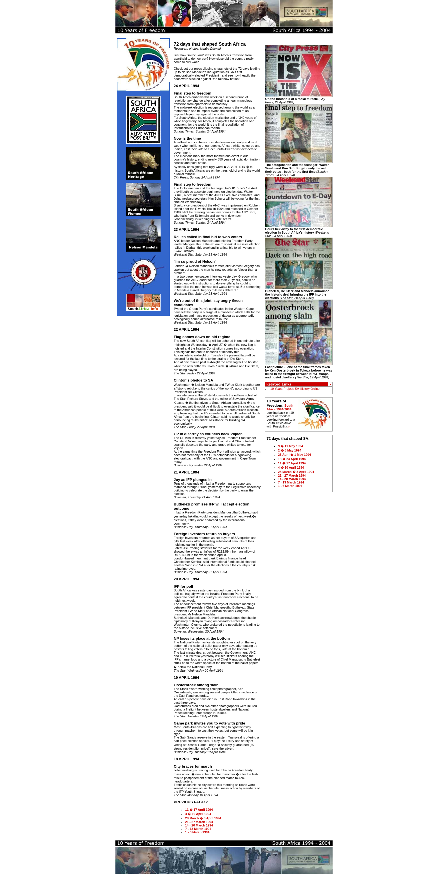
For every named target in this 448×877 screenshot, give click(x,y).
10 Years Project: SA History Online (294, 388)
